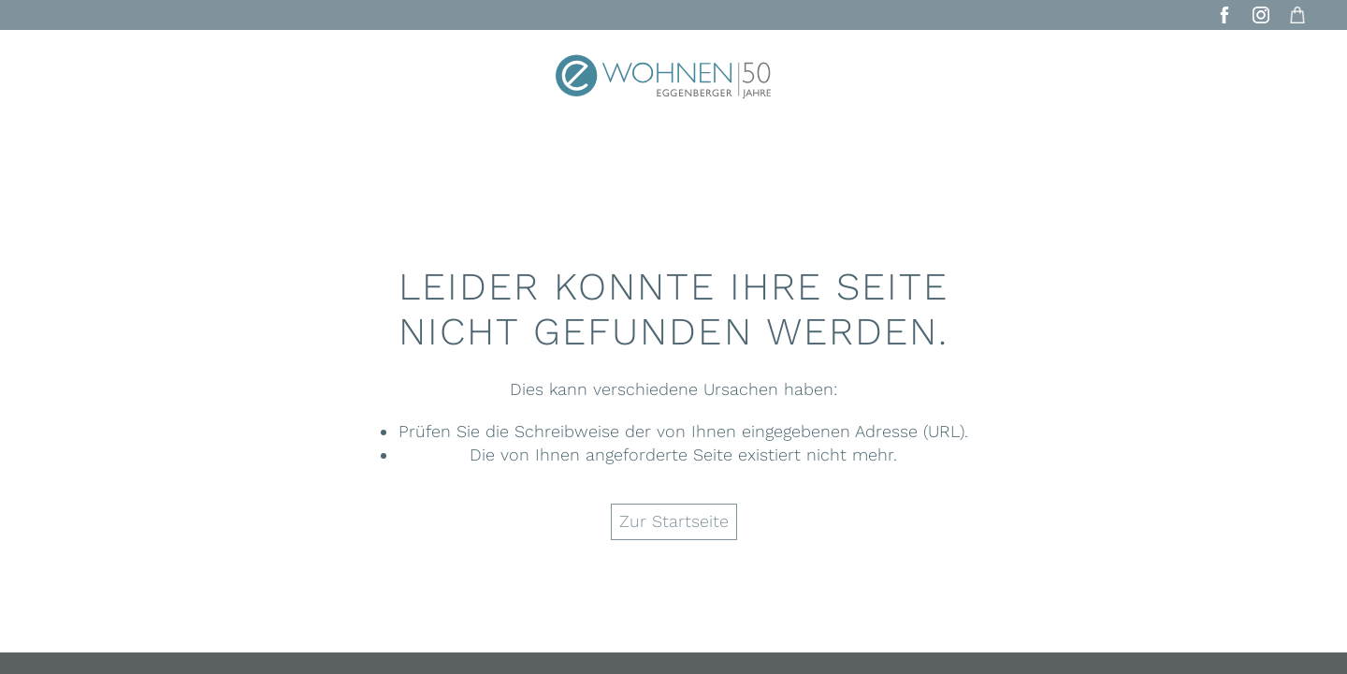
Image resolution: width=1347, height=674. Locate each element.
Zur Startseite (674, 521)
